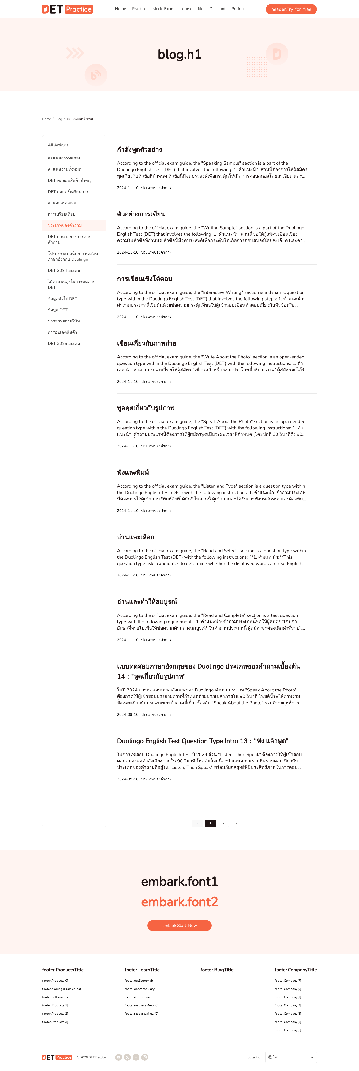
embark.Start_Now (179, 925)
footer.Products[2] (55, 1013)
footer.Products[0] (55, 980)
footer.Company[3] (288, 1013)
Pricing (237, 8)
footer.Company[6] (288, 1022)
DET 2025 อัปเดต (64, 343)
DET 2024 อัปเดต (64, 270)
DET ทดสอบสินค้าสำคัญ (69, 180)
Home (120, 8)
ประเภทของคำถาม (65, 225)
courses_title (192, 8)
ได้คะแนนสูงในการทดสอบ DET (71, 284)
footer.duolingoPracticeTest (61, 989)
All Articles (58, 145)
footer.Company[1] (288, 997)
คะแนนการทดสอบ (64, 158)
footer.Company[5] (288, 1030)
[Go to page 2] (237, 823)
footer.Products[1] (55, 1005)
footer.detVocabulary (140, 989)
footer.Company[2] (288, 1005)
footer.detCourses (55, 997)
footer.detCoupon (137, 997)
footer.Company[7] (288, 980)
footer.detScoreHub (139, 980)
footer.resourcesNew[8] (141, 1005)
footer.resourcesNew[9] (141, 1013)
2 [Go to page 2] (224, 823)
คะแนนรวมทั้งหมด (65, 169)
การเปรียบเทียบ (61, 214)
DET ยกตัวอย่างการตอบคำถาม (69, 239)
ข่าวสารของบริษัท (64, 321)
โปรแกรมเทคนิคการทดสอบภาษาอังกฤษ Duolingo (73, 256)
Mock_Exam (163, 8)
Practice (139, 8)
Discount (217, 8)
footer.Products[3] (55, 1022)
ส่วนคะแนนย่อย (62, 203)
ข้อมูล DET (58, 310)
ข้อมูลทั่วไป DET (62, 298)
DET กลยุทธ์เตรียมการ (68, 191)
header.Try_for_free (291, 9)
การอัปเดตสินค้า (62, 332)
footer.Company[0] (288, 989)
